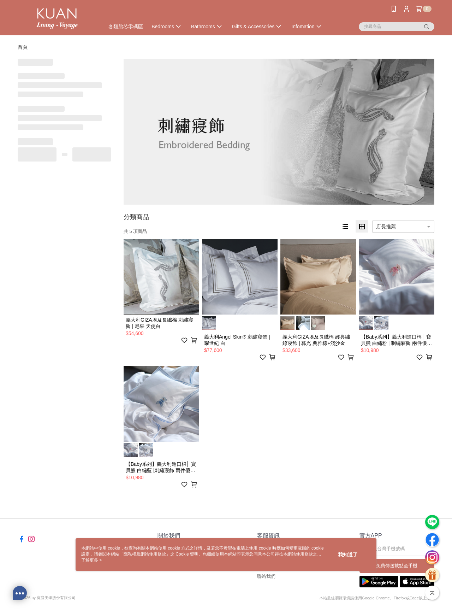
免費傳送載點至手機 (396, 565)
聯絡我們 (266, 576)
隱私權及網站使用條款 (145, 554)
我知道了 (348, 554)
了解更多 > (91, 560)
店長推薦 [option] (386, 226)
